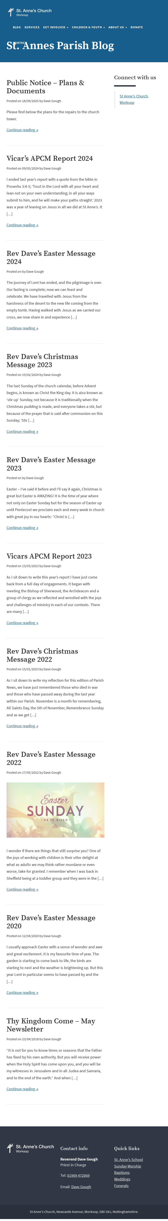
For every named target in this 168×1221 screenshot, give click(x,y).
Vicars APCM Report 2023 (49, 556)
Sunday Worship (127, 1166)
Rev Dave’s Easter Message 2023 (51, 464)
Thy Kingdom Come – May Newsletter (51, 1025)
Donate (137, 27)
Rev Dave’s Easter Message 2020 (51, 922)
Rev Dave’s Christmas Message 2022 (42, 655)
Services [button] (32, 27)
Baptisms (122, 1172)
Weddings (122, 1179)
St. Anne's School (128, 1159)
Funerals (121, 1185)
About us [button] (117, 27)
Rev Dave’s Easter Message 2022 (51, 758)
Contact (20, 43)
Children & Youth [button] (88, 27)
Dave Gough (81, 1186)
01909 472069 (78, 1175)
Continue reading (22, 129)
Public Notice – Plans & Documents (45, 87)
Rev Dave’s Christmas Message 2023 (42, 361)
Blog (17, 27)
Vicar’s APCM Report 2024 (50, 158)
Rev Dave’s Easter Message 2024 (51, 257)
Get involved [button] (55, 27)
